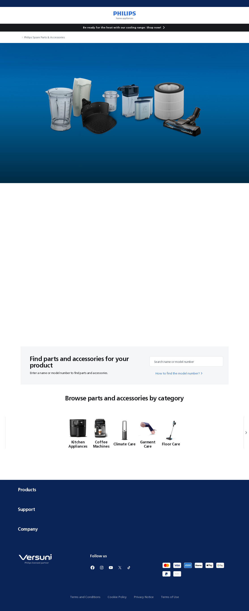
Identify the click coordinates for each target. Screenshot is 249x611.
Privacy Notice (144, 596)
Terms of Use (170, 596)
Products (124, 490)
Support (124, 509)
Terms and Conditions (85, 596)
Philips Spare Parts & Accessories (44, 37)
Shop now (153, 27)
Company (124, 529)
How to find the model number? (179, 373)
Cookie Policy (117, 596)
